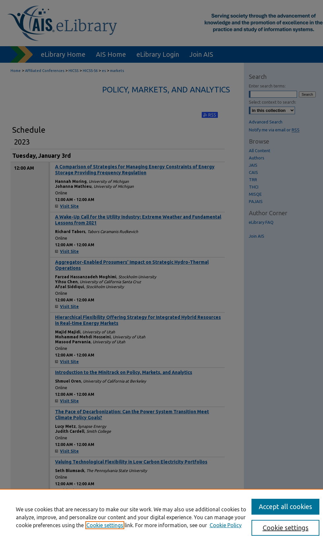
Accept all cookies (285, 506)
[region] (161, 517)
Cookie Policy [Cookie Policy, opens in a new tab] (226, 525)
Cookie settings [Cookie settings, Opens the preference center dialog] (285, 527)
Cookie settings (104, 525)
